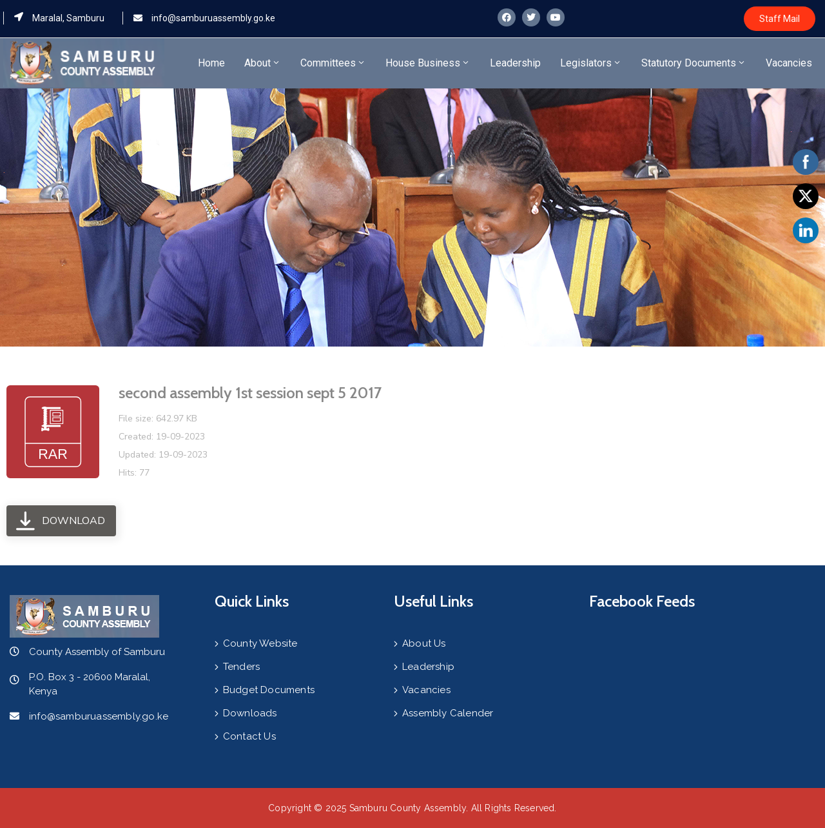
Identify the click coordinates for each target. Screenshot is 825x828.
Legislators (591, 63)
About (262, 63)
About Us (424, 643)
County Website (260, 643)
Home (211, 63)
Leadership (515, 63)
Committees (333, 63)
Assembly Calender (447, 713)
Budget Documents (269, 690)
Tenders (241, 666)
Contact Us (249, 736)
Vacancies (789, 63)
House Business (428, 63)
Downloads (250, 713)
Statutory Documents (693, 63)
